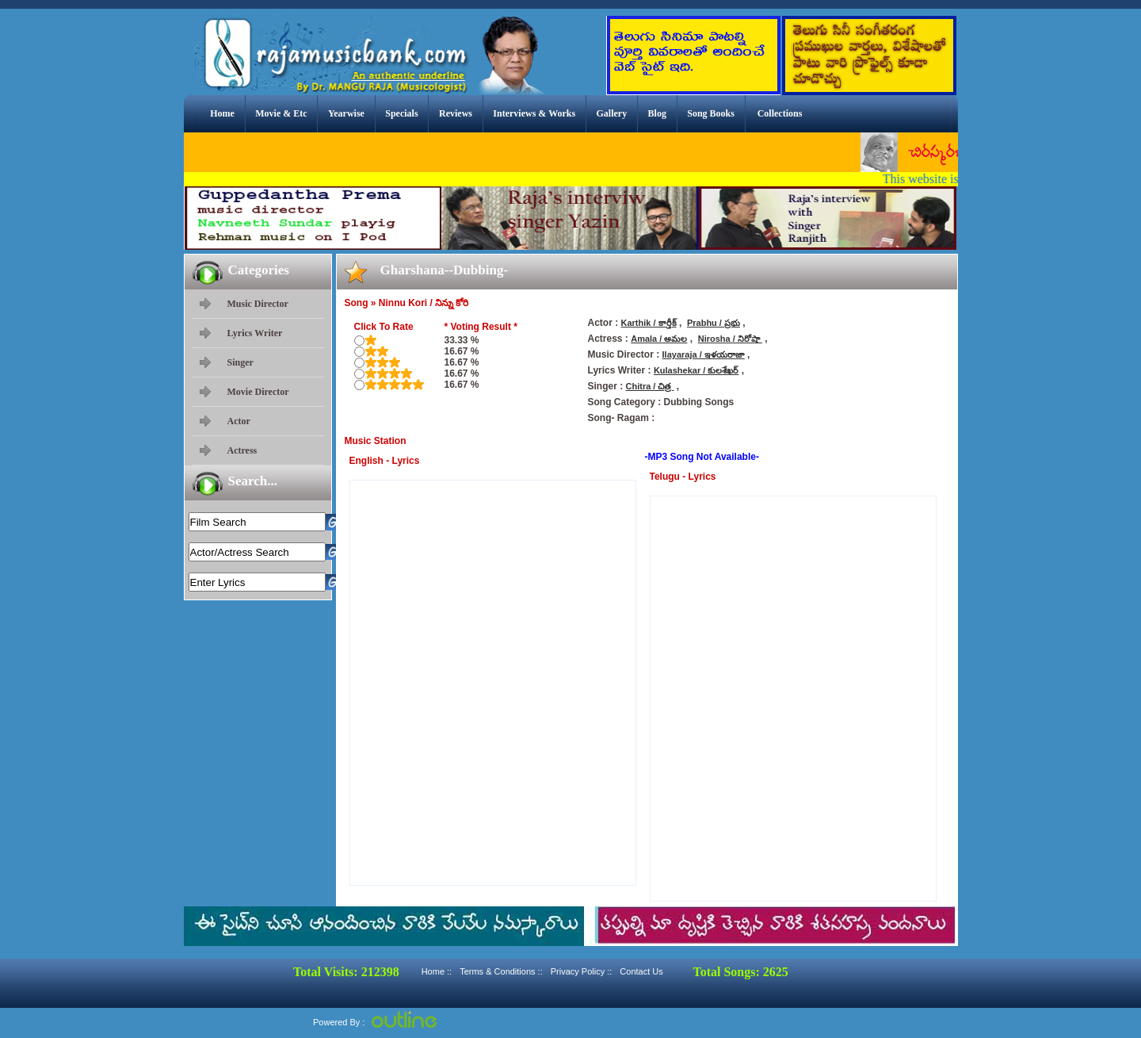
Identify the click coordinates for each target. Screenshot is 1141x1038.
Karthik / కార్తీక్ (649, 322)
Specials (401, 113)
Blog (657, 113)
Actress (242, 450)
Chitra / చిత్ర (650, 386)
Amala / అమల (659, 338)
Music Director (257, 303)
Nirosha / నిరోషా (730, 338)
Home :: (437, 971)
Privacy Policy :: (581, 971)
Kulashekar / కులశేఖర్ (696, 370)
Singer (240, 362)
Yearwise (346, 113)
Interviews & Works (534, 113)
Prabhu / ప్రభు (713, 322)
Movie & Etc (281, 113)
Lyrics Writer (255, 333)
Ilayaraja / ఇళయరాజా (703, 354)
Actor (238, 421)
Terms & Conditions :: (501, 971)
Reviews (455, 113)
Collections (780, 113)
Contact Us (641, 971)
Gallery (612, 113)
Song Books (711, 113)
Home (222, 113)
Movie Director (258, 391)
